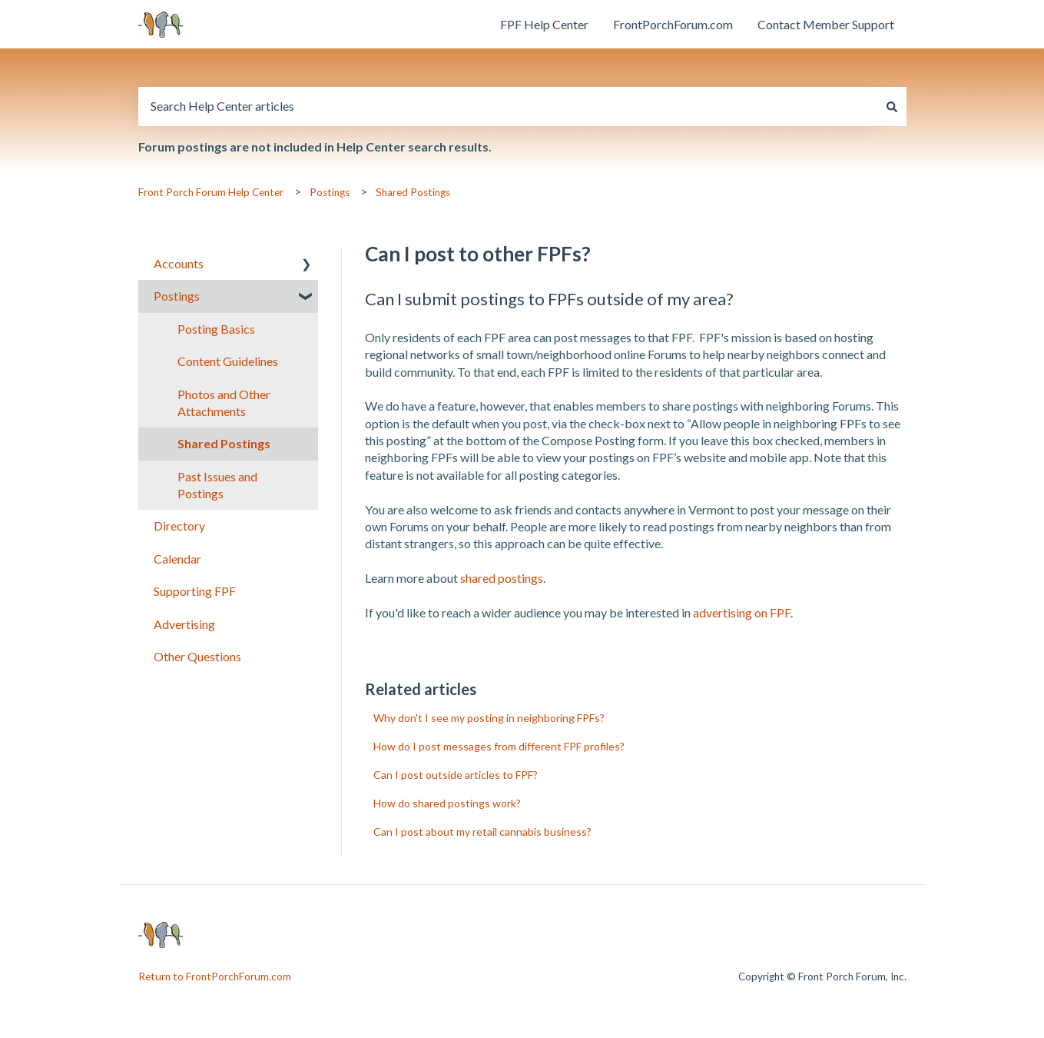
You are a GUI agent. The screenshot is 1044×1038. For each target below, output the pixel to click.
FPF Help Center (544, 24)
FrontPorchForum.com (673, 24)
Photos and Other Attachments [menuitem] (223, 402)
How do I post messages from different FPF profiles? (499, 746)
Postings (330, 192)
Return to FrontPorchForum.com (214, 976)
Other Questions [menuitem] (197, 656)
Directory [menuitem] (179, 525)
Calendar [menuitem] (177, 558)
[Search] (891, 106)
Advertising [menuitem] (184, 624)
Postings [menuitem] (177, 295)
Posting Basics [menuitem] (216, 328)
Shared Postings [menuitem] (223, 443)
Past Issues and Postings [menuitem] (217, 485)
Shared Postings (413, 192)
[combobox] (507, 106)
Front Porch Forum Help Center (210, 192)
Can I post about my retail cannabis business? (482, 831)
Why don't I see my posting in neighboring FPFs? (489, 717)
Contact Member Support (825, 24)
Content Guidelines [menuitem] (227, 361)
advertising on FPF (741, 612)
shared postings (501, 578)
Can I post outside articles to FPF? (455, 774)
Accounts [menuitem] (179, 263)
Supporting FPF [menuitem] (195, 591)
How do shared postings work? (447, 803)
